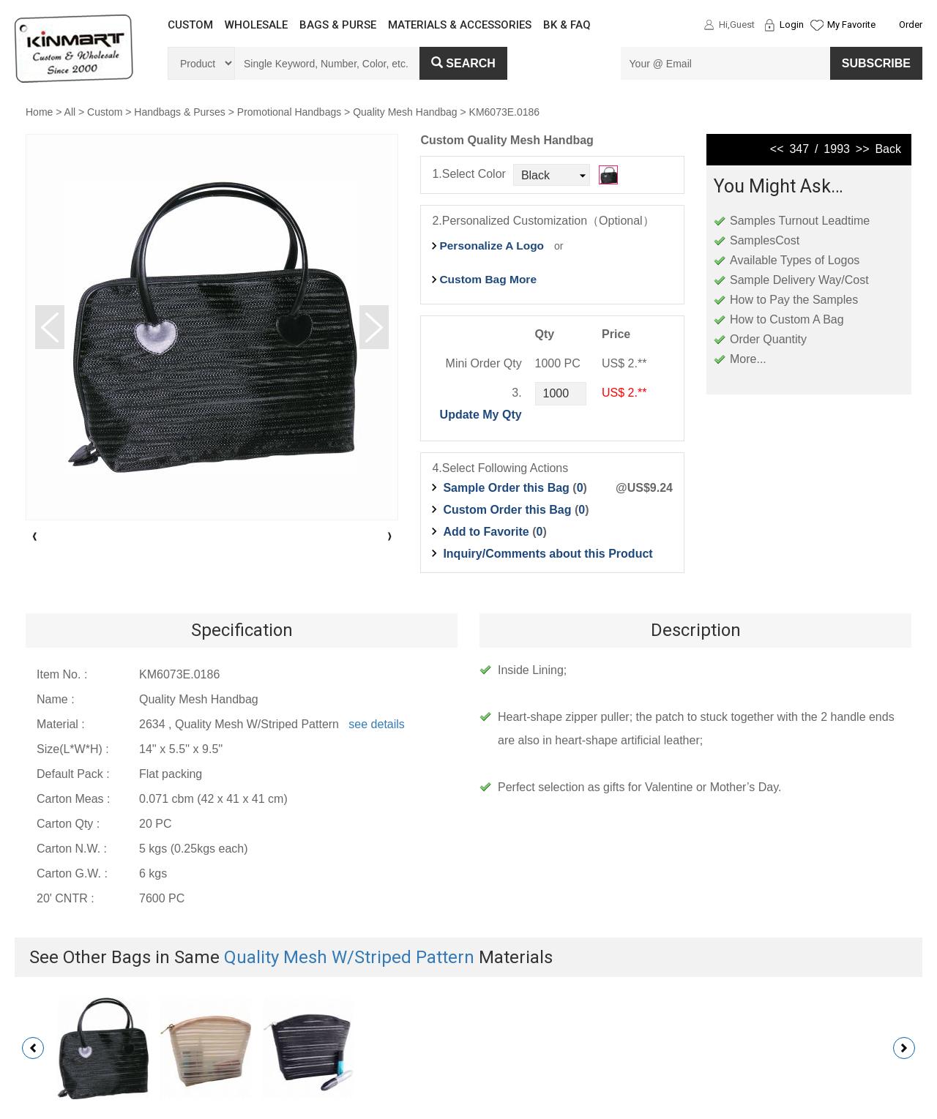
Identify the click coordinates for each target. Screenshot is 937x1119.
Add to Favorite (486, 531)
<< (777, 149)
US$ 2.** (624, 392)
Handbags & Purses (179, 112)
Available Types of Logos (794, 260)
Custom (104, 112)
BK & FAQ (567, 24)
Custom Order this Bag (509, 510)
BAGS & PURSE (337, 24)
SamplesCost (764, 240)
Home (39, 112)
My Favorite (851, 24)
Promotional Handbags (289, 112)
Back (888, 149)
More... (748, 359)
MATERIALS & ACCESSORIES (459, 24)
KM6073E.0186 (504, 112)
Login (792, 24)
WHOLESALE (256, 24)
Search (463, 63)
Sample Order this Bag (507, 488)
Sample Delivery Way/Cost (799, 280)
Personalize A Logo (491, 245)
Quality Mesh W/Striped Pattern (349, 957)
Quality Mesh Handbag (405, 112)
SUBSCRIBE (876, 63)
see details (376, 724)
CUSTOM (190, 24)
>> (863, 149)
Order (910, 24)
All (70, 112)
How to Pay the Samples (794, 299)
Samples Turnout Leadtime (800, 220)
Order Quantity (768, 339)
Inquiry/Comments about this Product (547, 553)
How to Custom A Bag (787, 319)
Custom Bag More (488, 279)
